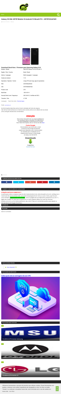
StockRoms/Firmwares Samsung (12, 339)
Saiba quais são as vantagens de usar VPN (15, 276)
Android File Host (30, 146)
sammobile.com (8, 105)
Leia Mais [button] (11, 391)
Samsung (4, 174)
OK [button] (57, 388)
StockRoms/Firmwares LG (10, 375)
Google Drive (30, 145)
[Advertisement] (30, 35)
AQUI (43, 122)
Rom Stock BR (11, 267)
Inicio (2, 14)
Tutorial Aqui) (20, 101)
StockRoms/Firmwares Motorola (12, 357)
